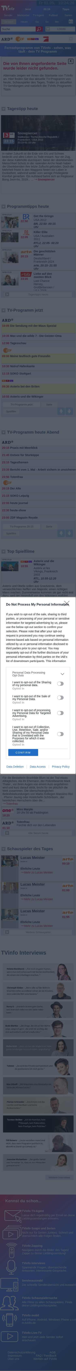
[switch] (60, 684)
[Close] (68, 605)
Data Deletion (15, 766)
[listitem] (38, 674)
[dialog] (38, 685)
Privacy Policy (61, 766)
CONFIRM (23, 752)
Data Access (38, 766)
